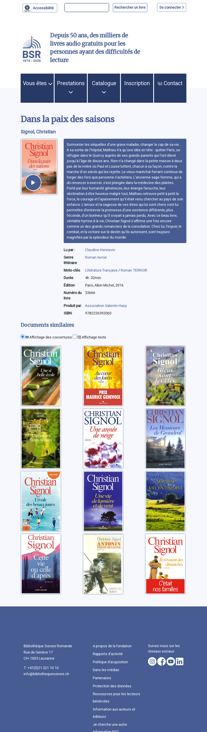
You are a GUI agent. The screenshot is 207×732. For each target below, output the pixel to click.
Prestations (71, 87)
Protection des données (112, 686)
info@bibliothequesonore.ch (46, 674)
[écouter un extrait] (33, 182)
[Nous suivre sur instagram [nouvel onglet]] (152, 661)
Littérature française (101, 270)
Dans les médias (106, 670)
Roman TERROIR (134, 270)
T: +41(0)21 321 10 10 (41, 668)
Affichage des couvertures (48, 337)
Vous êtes (38, 83)
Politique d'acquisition (110, 662)
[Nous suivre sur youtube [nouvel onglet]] (171, 661)
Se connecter (171, 7)
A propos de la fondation (112, 646)
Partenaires (102, 678)
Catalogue (104, 87)
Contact (170, 83)
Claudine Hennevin (100, 250)
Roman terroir (96, 257)
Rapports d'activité (108, 654)
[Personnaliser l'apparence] (40, 8)
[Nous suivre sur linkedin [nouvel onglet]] (179, 661)
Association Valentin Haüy (106, 306)
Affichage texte (91, 337)
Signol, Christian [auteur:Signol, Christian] (38, 132)
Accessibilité (44, 7)
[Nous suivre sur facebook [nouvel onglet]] (161, 661)
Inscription (137, 83)
